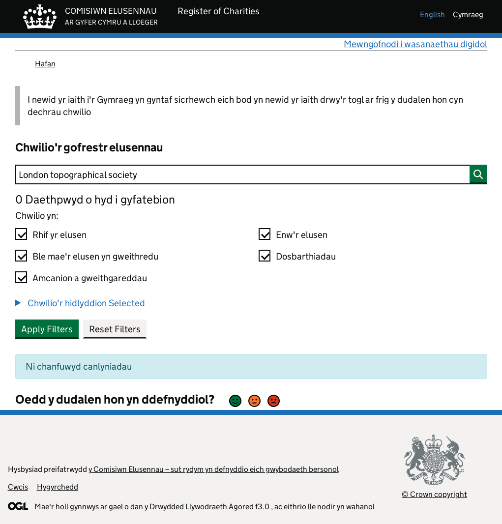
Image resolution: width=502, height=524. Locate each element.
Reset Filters (115, 329)
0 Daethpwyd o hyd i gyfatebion (95, 199)
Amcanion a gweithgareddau (89, 278)
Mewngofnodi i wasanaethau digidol (415, 44)
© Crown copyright (434, 494)
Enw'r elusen (301, 234)
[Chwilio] (251, 174)
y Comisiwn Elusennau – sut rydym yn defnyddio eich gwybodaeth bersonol (214, 469)
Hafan (45, 63)
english (432, 14)
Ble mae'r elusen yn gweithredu (95, 256)
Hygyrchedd (57, 487)
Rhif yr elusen (59, 234)
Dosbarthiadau (306, 256)
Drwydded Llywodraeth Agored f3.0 (209, 506)
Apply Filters (47, 329)
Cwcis (18, 487)
